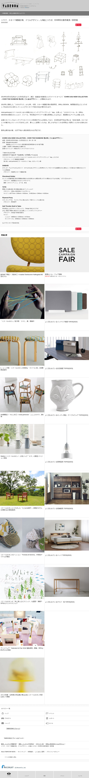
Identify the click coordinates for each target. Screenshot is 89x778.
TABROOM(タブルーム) (13, 728)
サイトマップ (22, 751)
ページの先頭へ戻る (10, 757)
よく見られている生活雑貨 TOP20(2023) (59, 368)
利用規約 (30, 751)
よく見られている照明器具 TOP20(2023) (59, 462)
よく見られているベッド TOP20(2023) (58, 555)
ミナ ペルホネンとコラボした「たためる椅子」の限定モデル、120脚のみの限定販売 (22, 509)
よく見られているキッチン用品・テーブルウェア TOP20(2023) (66, 415)
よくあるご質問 (39, 751)
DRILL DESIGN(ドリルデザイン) (55, 744)
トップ (7, 713)
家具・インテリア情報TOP (9, 744)
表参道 (37, 97)
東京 (32, 97)
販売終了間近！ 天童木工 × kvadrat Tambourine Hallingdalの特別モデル (22, 275)
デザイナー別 (40, 744)
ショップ (7, 723)
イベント (51, 713)
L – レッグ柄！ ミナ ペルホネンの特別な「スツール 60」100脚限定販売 (22, 369)
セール (51, 723)
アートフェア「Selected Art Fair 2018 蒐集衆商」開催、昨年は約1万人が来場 (22, 649)
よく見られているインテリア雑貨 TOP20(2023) (61, 322)
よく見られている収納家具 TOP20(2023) (59, 508)
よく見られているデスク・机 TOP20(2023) (59, 602)
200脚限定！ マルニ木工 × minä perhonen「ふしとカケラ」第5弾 (22, 415)
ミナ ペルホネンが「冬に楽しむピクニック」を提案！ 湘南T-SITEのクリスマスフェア (21, 602)
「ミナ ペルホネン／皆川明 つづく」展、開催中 (17, 321)
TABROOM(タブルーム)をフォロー (13, 738)
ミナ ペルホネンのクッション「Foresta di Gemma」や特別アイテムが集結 (21, 555)
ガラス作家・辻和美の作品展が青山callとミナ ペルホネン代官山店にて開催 (22, 696)
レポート (51, 718)
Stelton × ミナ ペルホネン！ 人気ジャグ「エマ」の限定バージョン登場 (22, 457)
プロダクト (8, 718)
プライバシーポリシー (53, 751)
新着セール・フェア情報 (53, 274)
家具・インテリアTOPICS (26, 744)
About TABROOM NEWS (8, 751)
